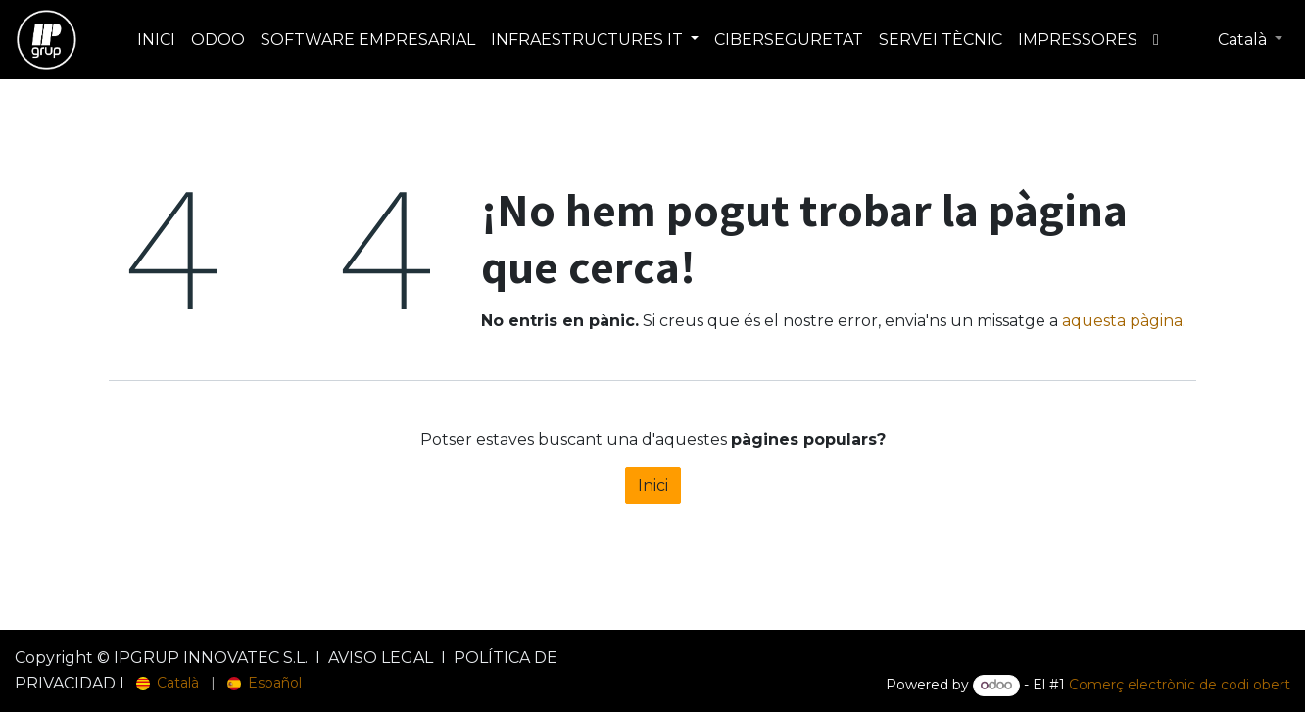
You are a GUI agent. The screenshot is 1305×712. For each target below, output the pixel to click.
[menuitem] (156, 40)
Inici (653, 485)
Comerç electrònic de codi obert (1179, 684)
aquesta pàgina (1122, 320)
